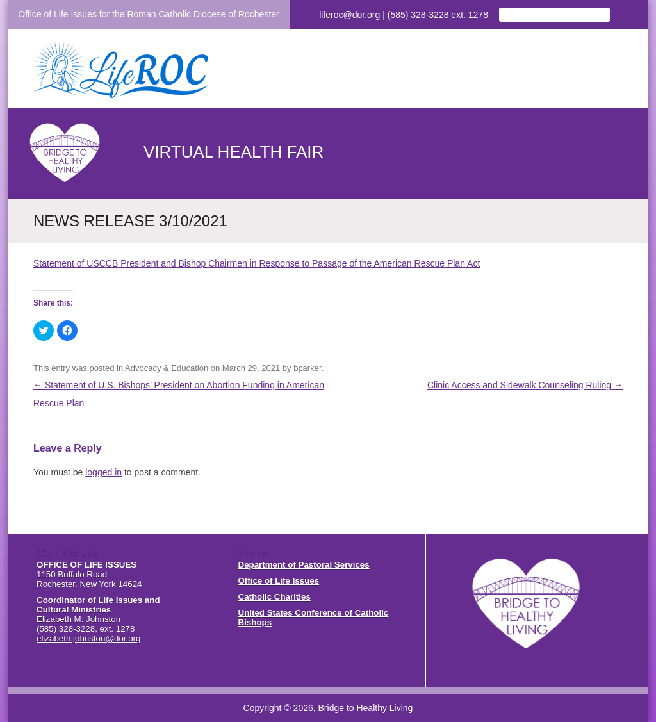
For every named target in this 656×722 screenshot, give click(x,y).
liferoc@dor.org (349, 15)
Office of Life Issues (279, 581)
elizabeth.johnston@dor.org (88, 638)
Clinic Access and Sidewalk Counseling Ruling (525, 385)
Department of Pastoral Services (304, 565)
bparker (307, 368)
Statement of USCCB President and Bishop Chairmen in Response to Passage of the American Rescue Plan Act (256, 263)
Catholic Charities (274, 597)
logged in (103, 472)
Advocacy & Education (166, 368)
